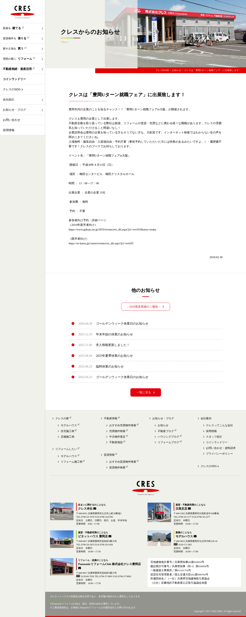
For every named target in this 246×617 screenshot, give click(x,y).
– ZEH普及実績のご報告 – (143, 306)
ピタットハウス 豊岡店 (93, 536)
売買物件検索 (117, 431)
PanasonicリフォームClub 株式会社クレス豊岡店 (109, 564)
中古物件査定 (117, 436)
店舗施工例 (67, 436)
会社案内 (206, 418)
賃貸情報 (109, 454)
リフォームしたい (66, 449)
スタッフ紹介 (214, 436)
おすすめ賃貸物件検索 (122, 461)
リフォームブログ (168, 442)
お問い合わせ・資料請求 (221, 448)
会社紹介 (8, 99)
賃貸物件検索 (117, 467)
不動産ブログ (166, 431)
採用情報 (8, 130)
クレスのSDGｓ (13, 89)
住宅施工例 (67, 431)
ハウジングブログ (168, 436)
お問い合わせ (11, 119)
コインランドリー (217, 442)
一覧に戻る (144, 392)
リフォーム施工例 (71, 461)
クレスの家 (62, 418)
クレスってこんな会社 (219, 425)
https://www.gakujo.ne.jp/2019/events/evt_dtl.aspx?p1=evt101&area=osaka (112, 229)
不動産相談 (116, 442)
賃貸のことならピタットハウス (66, 600)
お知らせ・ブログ (14, 109)
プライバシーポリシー (219, 453)
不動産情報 (110, 418)
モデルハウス (69, 425)
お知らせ (163, 425)
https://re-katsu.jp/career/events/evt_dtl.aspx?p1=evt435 (101, 243)
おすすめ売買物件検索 (122, 425)
